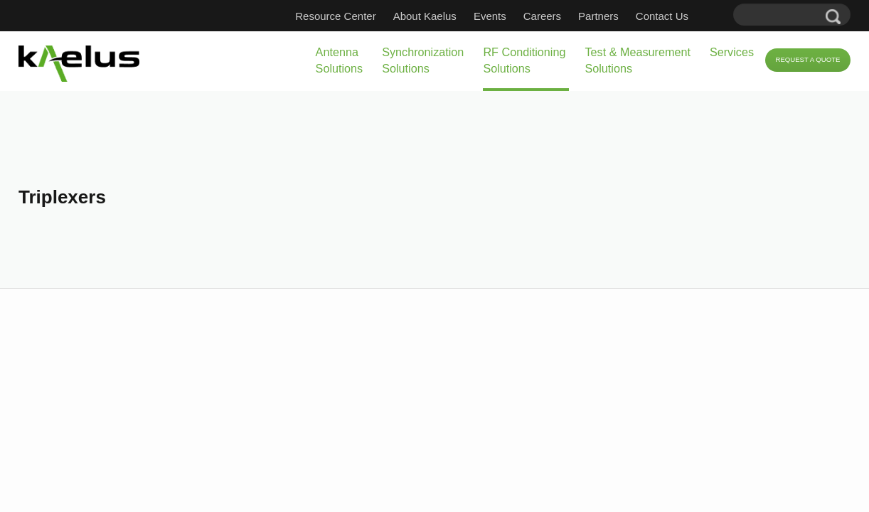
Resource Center (356, 16)
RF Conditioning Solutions (432, 60)
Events (511, 16)
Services (688, 52)
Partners (619, 16)
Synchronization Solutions (306, 60)
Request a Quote (794, 60)
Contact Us (683, 16)
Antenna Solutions (200, 60)
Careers (563, 16)
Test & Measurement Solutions (570, 60)
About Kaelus (446, 16)
